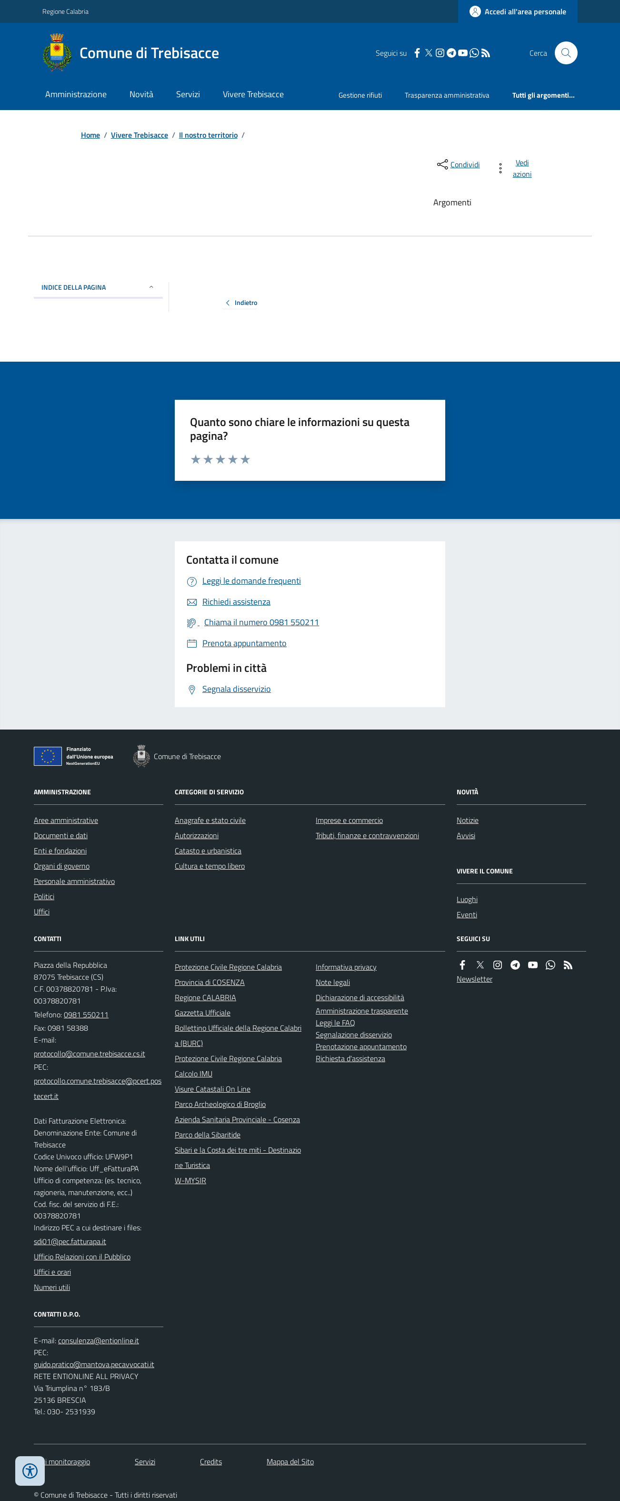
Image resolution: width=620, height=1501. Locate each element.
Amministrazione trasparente (362, 1010)
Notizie (468, 820)
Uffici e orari (52, 1272)
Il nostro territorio (208, 135)
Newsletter (474, 978)
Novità (141, 94)
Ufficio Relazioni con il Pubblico (82, 1256)
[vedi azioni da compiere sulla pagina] (515, 168)
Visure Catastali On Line (212, 1089)
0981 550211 (86, 1014)
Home (90, 135)
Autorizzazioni (197, 835)
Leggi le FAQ (335, 1022)
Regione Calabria (65, 11)
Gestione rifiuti (360, 95)
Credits (211, 1461)
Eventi (467, 914)
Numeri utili (52, 1287)
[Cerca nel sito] (562, 52)
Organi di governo (62, 866)
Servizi (188, 94)
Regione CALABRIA (205, 997)
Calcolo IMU (193, 1073)
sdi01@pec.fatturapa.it (70, 1241)
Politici (44, 896)
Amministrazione (76, 94)
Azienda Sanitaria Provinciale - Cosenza (237, 1119)
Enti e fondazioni (60, 850)
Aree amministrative (66, 820)
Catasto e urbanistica (208, 850)
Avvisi (466, 835)
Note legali (333, 982)
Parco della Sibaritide (207, 1134)
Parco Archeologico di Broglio (220, 1104)
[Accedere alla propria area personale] (518, 11)
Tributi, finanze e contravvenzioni (367, 835)
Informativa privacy (346, 967)
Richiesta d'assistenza (350, 1058)
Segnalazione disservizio (354, 1034)
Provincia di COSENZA (210, 982)
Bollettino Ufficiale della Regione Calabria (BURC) (238, 1035)
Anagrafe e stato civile (210, 820)
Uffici (42, 911)
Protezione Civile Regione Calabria (228, 967)
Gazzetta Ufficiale (202, 1012)
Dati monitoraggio (62, 1461)
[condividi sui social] (457, 164)
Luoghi (467, 899)
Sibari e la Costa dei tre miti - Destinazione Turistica (238, 1157)
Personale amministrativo (74, 881)
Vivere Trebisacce (253, 94)
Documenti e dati (61, 835)
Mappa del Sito (290, 1461)
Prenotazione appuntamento (361, 1046)
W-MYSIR (190, 1180)
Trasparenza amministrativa (447, 95)
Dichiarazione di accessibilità (360, 997)
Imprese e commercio (349, 820)
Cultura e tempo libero (210, 866)
